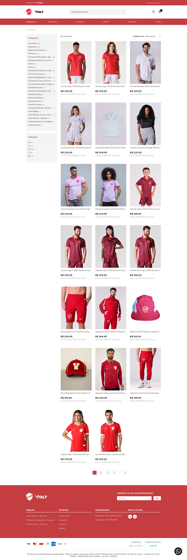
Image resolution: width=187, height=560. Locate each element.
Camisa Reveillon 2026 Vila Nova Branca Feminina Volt (76, 148)
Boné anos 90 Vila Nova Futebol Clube (145, 332)
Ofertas (62, 528)
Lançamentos (64, 516)
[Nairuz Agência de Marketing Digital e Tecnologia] (153, 546)
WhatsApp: (106, 520)
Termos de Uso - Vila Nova (37, 524)
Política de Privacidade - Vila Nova (40, 520)
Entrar (149, 3)
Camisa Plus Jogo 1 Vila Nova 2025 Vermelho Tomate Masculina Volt (110, 454)
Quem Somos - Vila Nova (36, 516)
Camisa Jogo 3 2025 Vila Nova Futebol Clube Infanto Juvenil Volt (145, 209)
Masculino (52, 22)
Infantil (106, 22)
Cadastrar (157, 3)
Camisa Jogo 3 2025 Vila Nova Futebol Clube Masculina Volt (76, 270)
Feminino (80, 22)
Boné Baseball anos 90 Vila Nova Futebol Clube (76, 393)
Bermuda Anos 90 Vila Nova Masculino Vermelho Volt (76, 332)
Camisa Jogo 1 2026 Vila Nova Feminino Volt (110, 86)
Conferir (39, 3)
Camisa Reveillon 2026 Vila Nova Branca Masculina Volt (145, 86)
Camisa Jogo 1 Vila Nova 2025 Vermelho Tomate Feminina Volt (76, 454)
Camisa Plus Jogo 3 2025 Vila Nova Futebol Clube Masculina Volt (145, 270)
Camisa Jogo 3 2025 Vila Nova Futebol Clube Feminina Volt (110, 270)
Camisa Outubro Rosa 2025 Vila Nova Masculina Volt (76, 209)
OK (157, 498)
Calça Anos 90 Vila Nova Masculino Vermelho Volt (145, 393)
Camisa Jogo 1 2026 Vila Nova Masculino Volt (76, 86)
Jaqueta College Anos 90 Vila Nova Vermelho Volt (110, 393)
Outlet (158, 22)
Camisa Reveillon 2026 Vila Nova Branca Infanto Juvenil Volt (110, 148)
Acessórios (132, 22)
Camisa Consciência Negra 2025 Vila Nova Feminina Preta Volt (145, 148)
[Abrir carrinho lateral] (159, 11)
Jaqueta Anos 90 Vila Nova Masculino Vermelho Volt (110, 332)
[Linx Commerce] (136, 546)
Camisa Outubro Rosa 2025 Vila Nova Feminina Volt (110, 209)
